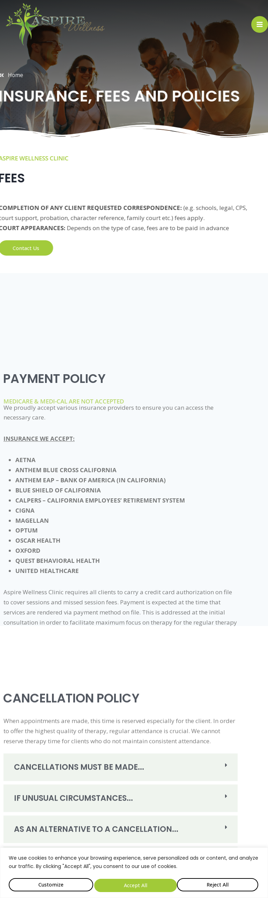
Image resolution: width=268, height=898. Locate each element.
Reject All (134, 884)
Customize (50, 884)
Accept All (218, 884)
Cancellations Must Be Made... (62, 824)
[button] (120, 824)
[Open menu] (259, 24)
